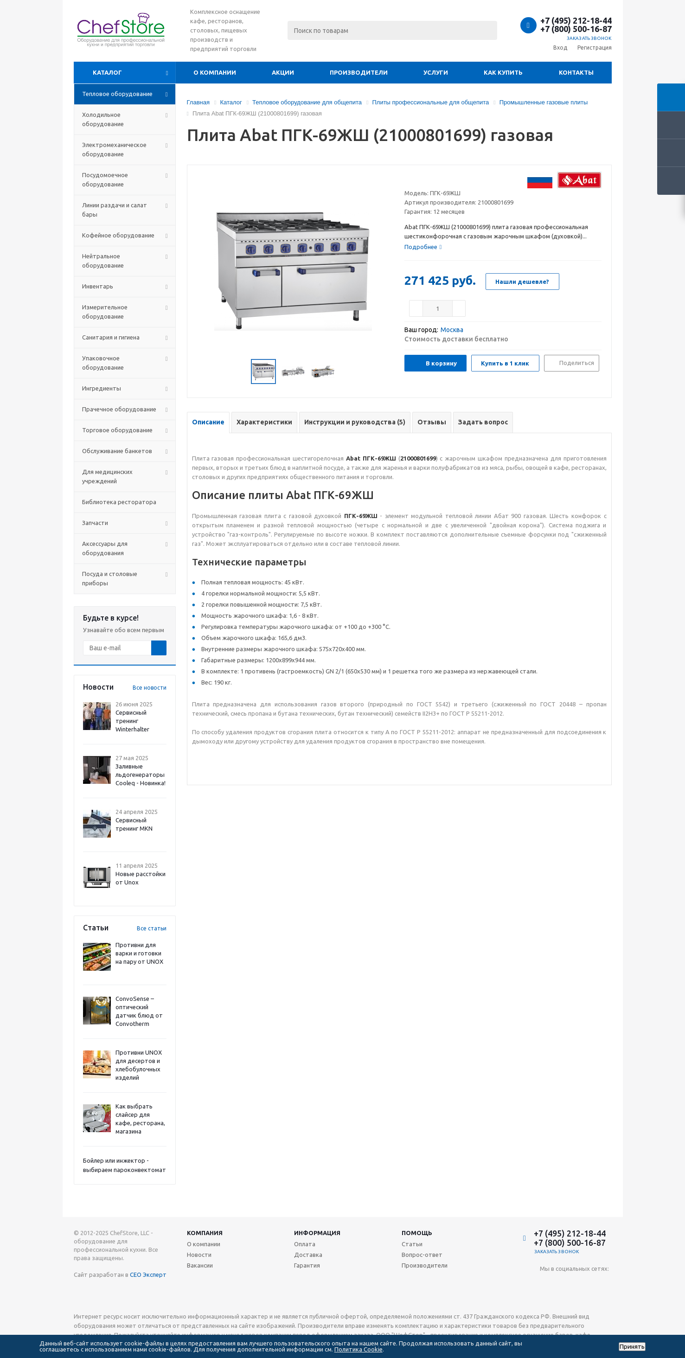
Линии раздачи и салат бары (114, 210)
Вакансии (200, 1265)
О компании (214, 72)
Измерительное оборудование (105, 312)
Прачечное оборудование (119, 409)
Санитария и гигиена (111, 337)
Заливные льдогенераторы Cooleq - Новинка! (140, 774)
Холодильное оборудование (103, 119)
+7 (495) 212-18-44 (576, 20)
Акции (283, 72)
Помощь (417, 1233)
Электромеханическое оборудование (114, 149)
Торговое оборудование (117, 430)
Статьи (412, 1244)
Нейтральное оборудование (103, 261)
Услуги (435, 72)
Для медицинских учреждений (107, 476)
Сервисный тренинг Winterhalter (132, 720)
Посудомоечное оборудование (105, 179)
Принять (632, 1346)
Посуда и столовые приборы (109, 578)
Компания (205, 1233)
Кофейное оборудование (118, 235)
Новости (199, 1254)
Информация (317, 1233)
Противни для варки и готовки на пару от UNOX (139, 953)
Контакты (576, 72)
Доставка (308, 1254)
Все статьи (151, 928)
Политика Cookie (358, 1349)
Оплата (304, 1244)
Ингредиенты (101, 388)
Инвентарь (97, 286)
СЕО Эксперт (148, 1274)
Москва (452, 329)
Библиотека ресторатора (119, 502)
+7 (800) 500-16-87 (576, 29)
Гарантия (307, 1265)
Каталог (107, 72)
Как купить (503, 72)
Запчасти (95, 522)
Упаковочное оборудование (103, 363)
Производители (359, 72)
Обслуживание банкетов (117, 451)
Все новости (149, 688)
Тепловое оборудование (117, 93)
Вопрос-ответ (422, 1254)
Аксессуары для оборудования (105, 548)
